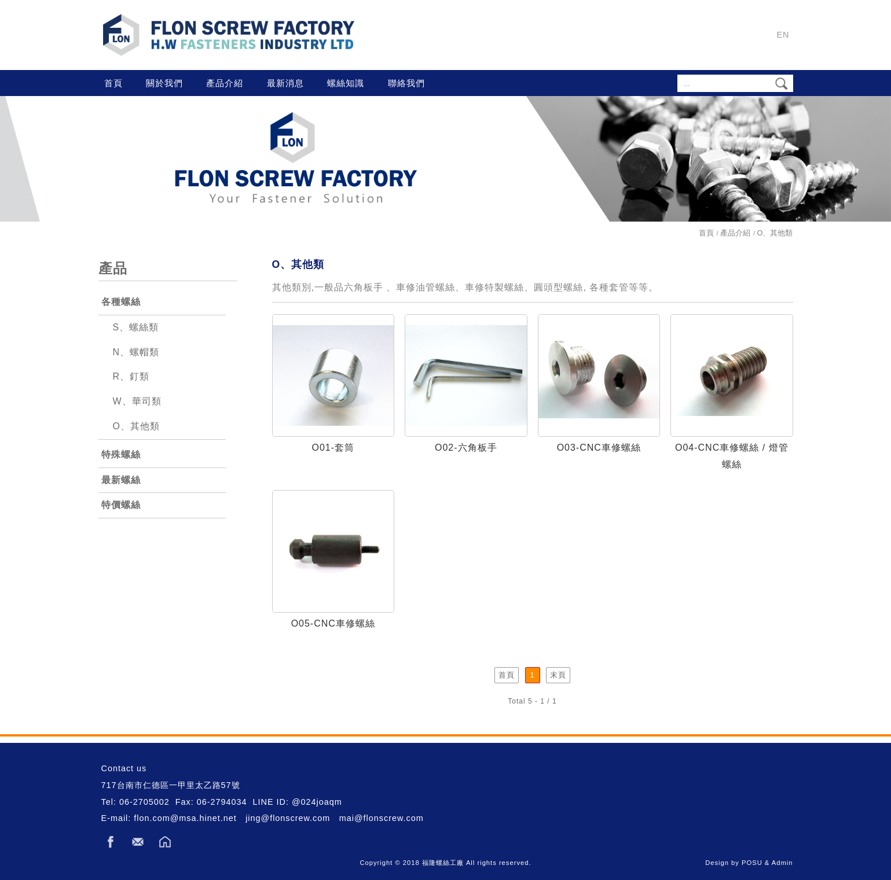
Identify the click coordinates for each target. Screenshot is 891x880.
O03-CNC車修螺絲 (599, 447)
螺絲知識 (345, 83)
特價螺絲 (121, 505)
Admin (782, 862)
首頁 (113, 83)
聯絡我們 (406, 83)
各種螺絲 (121, 302)
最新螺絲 (121, 480)
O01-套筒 (332, 447)
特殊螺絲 (121, 454)
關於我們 (164, 83)
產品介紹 (224, 83)
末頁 (558, 675)
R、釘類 (131, 376)
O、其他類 (136, 426)
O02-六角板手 (466, 447)
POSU (752, 862)
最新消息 (285, 83)
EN (783, 34)
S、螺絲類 (136, 327)
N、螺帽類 (136, 352)
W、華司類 (137, 401)
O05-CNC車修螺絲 (333, 623)
